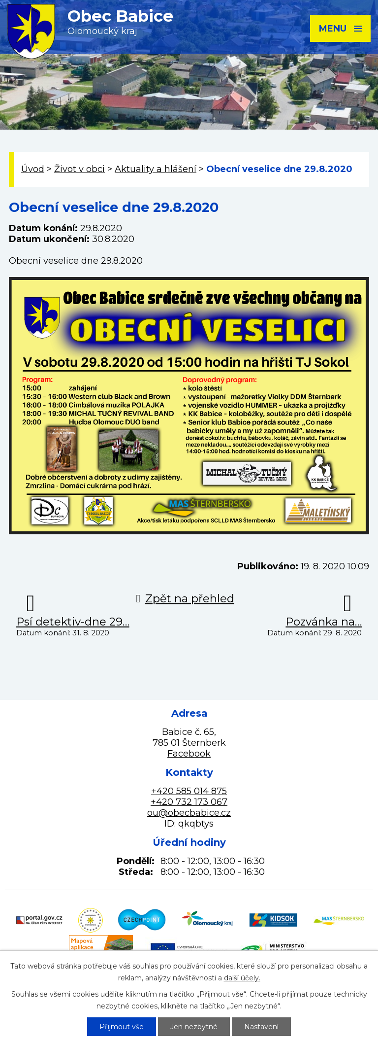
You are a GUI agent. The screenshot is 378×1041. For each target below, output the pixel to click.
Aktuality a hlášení (155, 169)
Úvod (32, 169)
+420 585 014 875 (189, 791)
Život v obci (79, 169)
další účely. (242, 977)
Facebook (189, 753)
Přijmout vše (121, 1026)
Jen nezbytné (194, 1026)
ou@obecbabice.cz (189, 812)
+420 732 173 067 (189, 802)
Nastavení (261, 1026)
